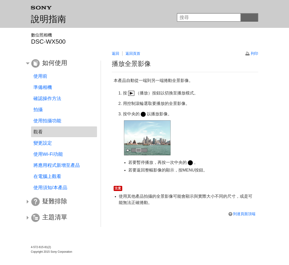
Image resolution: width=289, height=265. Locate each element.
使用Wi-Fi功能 (48, 154)
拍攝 (38, 109)
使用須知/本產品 (50, 187)
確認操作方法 (47, 98)
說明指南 (48, 19)
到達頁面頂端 (244, 214)
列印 (254, 53)
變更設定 (42, 142)
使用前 (40, 76)
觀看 (38, 131)
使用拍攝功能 (47, 120)
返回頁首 (132, 53)
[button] (60, 63)
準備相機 (42, 87)
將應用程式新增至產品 (56, 165)
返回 (115, 53)
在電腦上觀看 (47, 176)
